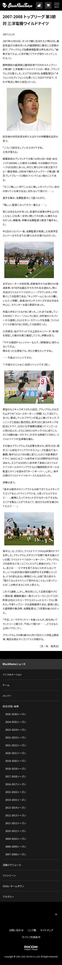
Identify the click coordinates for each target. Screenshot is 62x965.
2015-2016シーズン (15, 792)
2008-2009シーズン (15, 846)
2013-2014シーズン (15, 807)
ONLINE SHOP (48, 5)
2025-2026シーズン (15, 714)
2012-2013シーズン (15, 815)
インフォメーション (12, 674)
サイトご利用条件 (31, 937)
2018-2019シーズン (15, 768)
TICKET (39, 5)
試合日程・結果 (11, 706)
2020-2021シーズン (15, 753)
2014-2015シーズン (15, 799)
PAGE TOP (56, 914)
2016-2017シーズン (15, 784)
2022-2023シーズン (15, 737)
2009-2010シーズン (15, 838)
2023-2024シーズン (15, 729)
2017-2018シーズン (15, 776)
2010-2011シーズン (15, 831)
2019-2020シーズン (15, 760)
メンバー (7, 695)
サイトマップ (46, 930)
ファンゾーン (9, 875)
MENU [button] (56, 7)
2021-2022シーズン (15, 745)
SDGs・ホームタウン (13, 886)
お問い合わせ (16, 930)
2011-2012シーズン (15, 823)
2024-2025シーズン (15, 722)
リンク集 (31, 930)
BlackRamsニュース (14, 664)
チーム (6, 685)
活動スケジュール (12, 865)
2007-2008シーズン (15, 854)
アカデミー (8, 896)
